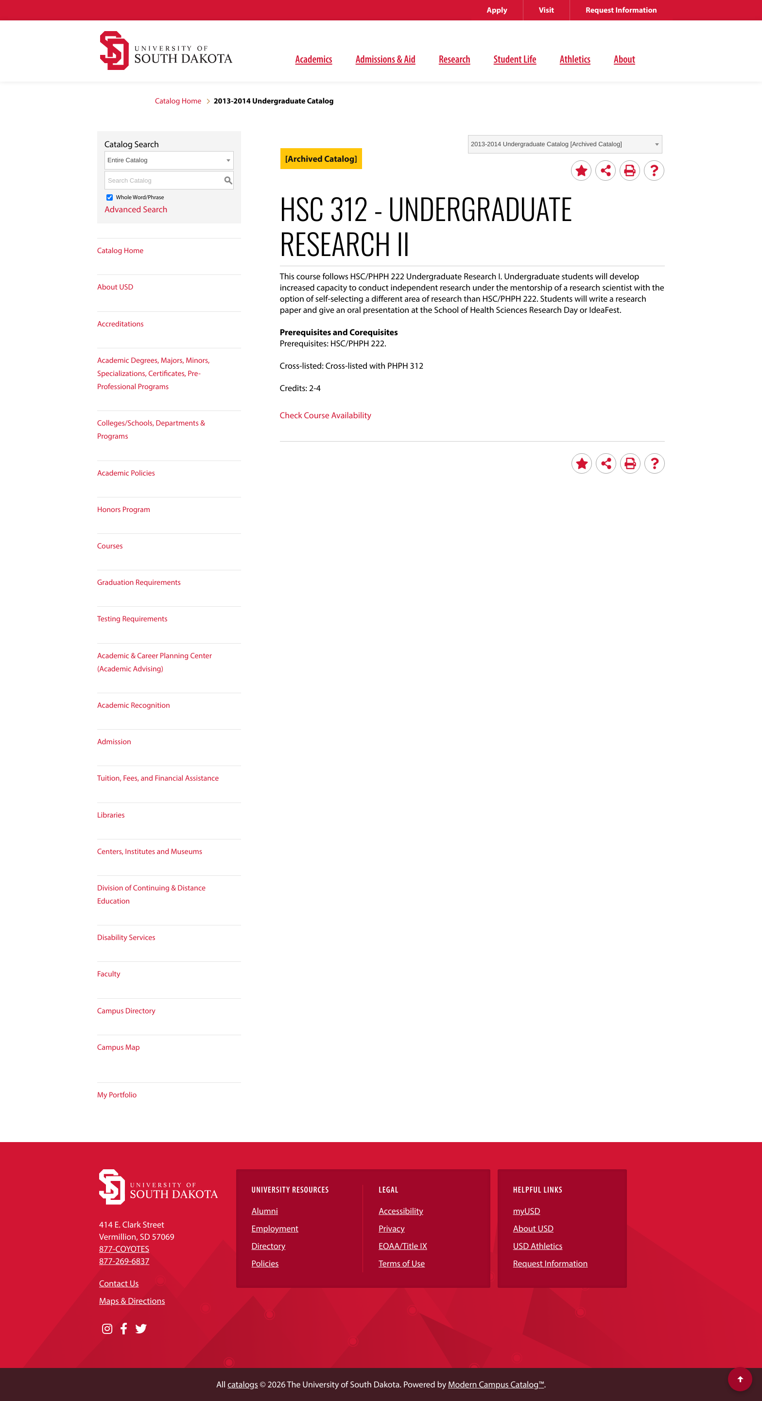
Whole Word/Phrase (140, 197)
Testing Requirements (132, 619)
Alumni (265, 1210)
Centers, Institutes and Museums (149, 851)
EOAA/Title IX (403, 1245)
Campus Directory (126, 1011)
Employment (275, 1228)
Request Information (621, 10)
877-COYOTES (124, 1248)
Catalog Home (178, 101)
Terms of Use (402, 1263)
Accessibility (401, 1210)
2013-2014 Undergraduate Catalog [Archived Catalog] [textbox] (546, 144)
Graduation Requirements (139, 582)
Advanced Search (136, 209)
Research (454, 59)
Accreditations (120, 324)
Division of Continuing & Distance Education (151, 894)
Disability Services (126, 937)
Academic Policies (126, 473)
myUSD (526, 1210)
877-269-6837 (124, 1260)
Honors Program (123, 509)
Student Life (515, 59)
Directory (269, 1245)
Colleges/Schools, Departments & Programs (151, 429)
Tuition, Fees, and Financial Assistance (158, 778)
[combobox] (565, 144)
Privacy (392, 1228)
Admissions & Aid (386, 59)
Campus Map (118, 1047)
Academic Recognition (133, 705)
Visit (546, 10)
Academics (313, 59)
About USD (115, 287)
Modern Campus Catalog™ (496, 1384)
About (624, 59)
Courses (110, 546)
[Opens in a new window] (107, 1329)
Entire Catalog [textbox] (127, 160)
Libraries (111, 815)
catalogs (242, 1384)
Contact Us (119, 1283)
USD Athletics (538, 1245)
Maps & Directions (132, 1300)
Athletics (575, 59)
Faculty (109, 974)
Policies (265, 1263)
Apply (497, 10)
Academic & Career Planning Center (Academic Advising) (154, 662)
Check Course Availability (325, 415)
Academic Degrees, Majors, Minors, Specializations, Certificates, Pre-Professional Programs (153, 374)
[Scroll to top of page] (740, 1379)
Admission (114, 742)
